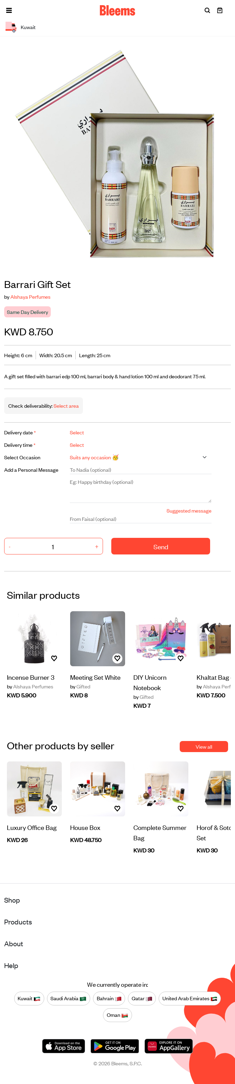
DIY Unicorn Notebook (150, 682)
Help (11, 965)
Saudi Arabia (68, 998)
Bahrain (109, 998)
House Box (85, 827)
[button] (9, 10)
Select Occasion (22, 457)
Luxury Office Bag (32, 827)
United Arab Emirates (189, 998)
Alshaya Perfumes (30, 296)
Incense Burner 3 (30, 676)
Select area (66, 405)
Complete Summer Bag (160, 832)
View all (204, 746)
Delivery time (20, 444)
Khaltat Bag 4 (215, 676)
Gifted (80, 686)
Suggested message (189, 510)
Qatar (142, 998)
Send (160, 546)
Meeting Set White (95, 676)
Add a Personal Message (31, 469)
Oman (117, 1015)
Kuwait (29, 998)
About (13, 943)
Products (18, 921)
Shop (12, 899)
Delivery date (20, 432)
